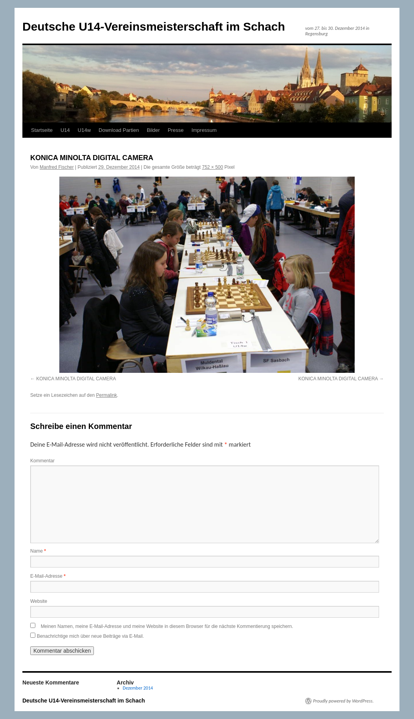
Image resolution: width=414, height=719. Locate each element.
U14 (65, 130)
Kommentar (42, 461)
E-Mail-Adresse (48, 576)
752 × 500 (212, 167)
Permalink (106, 395)
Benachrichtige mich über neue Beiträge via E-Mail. (90, 636)
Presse (175, 130)
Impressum (203, 130)
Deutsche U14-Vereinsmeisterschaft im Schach (153, 26)
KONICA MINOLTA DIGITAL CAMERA (76, 378)
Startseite (42, 130)
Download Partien (119, 130)
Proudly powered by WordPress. (343, 701)
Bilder (153, 130)
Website (38, 601)
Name (38, 551)
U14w (84, 130)
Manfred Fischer (57, 167)
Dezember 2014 (138, 688)
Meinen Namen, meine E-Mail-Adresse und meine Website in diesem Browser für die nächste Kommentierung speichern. (167, 626)
